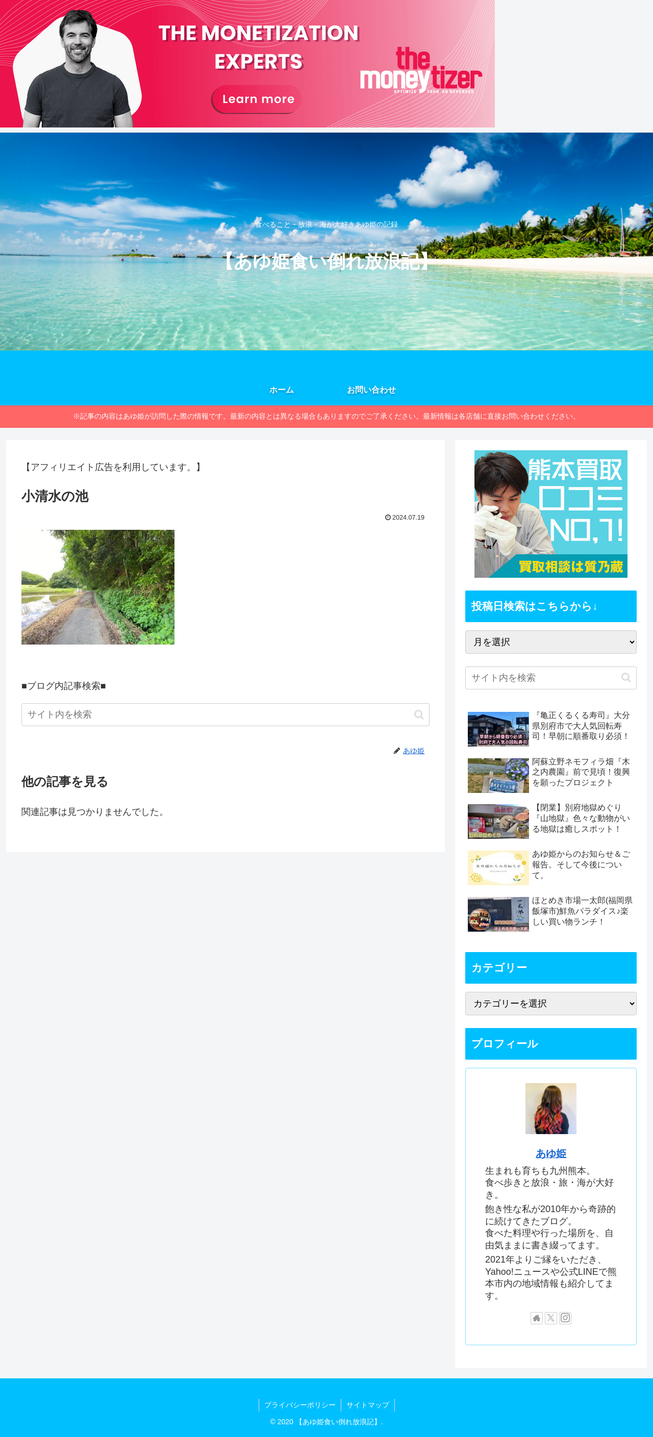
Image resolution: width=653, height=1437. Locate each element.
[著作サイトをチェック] (537, 1318)
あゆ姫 (551, 1153)
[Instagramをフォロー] (565, 1318)
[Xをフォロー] (551, 1318)
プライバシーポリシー (300, 1405)
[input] (225, 714)
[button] (419, 715)
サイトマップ (367, 1405)
